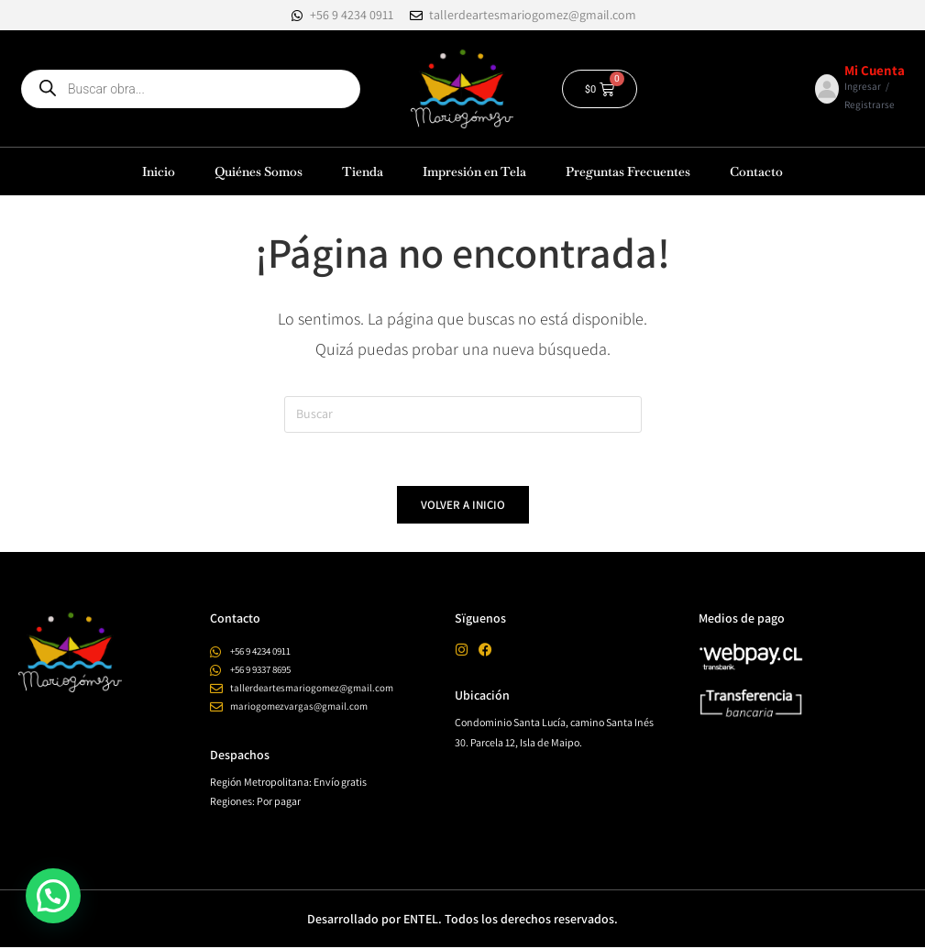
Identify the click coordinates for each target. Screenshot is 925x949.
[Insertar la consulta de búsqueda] (463, 414)
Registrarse (869, 104)
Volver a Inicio (463, 507)
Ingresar (862, 86)
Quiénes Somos (259, 171)
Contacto (756, 171)
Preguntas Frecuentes (628, 171)
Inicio (158, 171)
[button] (53, 895)
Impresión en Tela (474, 171)
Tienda (362, 171)
